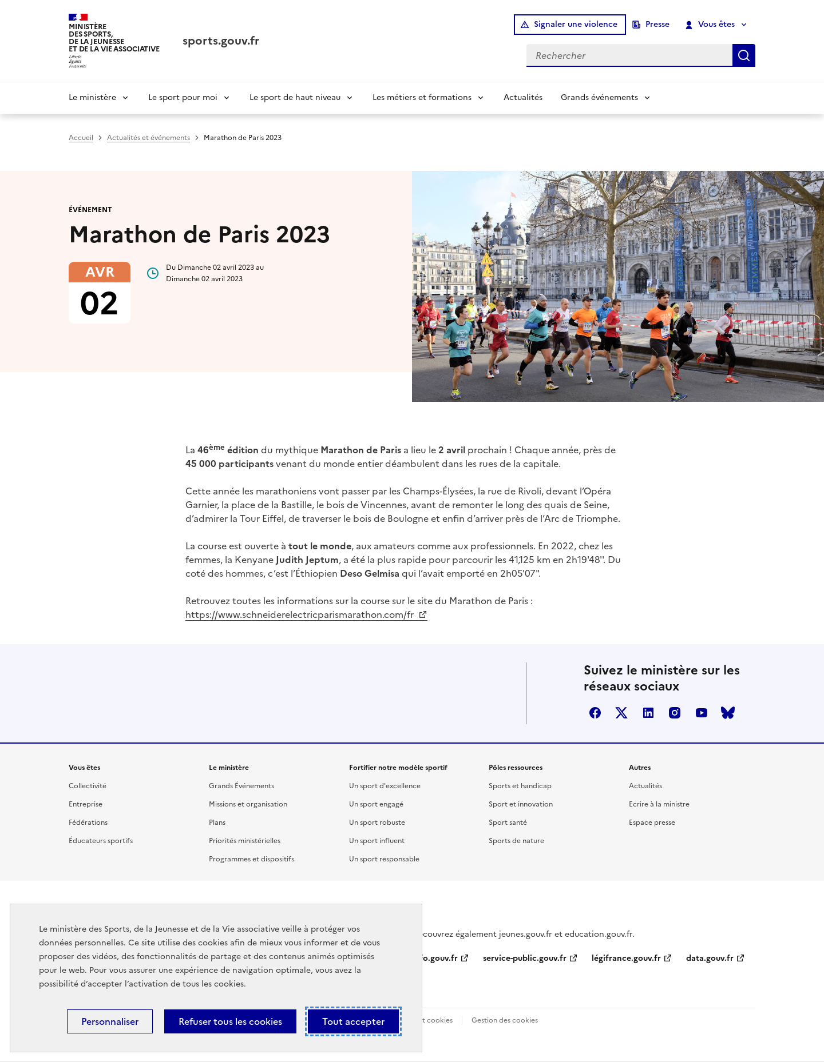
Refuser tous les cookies (230, 1021)
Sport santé (508, 822)
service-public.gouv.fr (524, 958)
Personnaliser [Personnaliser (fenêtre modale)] (109, 1021)
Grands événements (599, 97)
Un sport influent (377, 841)
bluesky (727, 712)
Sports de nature (516, 841)
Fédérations (88, 822)
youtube (701, 712)
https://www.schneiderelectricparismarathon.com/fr (300, 614)
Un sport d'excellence (385, 786)
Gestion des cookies (505, 1020)
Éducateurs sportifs (101, 841)
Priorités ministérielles (244, 841)
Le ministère (92, 97)
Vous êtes (710, 24)
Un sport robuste (377, 822)
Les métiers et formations (422, 97)
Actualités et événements (148, 138)
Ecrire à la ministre (659, 804)
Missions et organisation (248, 804)
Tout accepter (353, 1021)
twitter (621, 712)
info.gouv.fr (435, 958)
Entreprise (85, 804)
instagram (674, 712)
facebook (595, 712)
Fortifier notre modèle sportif (398, 767)
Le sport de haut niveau (294, 97)
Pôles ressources (515, 767)
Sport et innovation (521, 804)
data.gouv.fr (710, 958)
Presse (657, 24)
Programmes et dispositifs (251, 859)
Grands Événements (241, 786)
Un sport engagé (376, 804)
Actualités (523, 97)
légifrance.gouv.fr (626, 958)
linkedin (648, 712)
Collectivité (87, 786)
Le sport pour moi (182, 97)
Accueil (81, 138)
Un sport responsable (384, 859)
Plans (217, 822)
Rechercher (743, 55)
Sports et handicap (520, 786)
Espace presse (652, 822)
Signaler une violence (575, 24)
